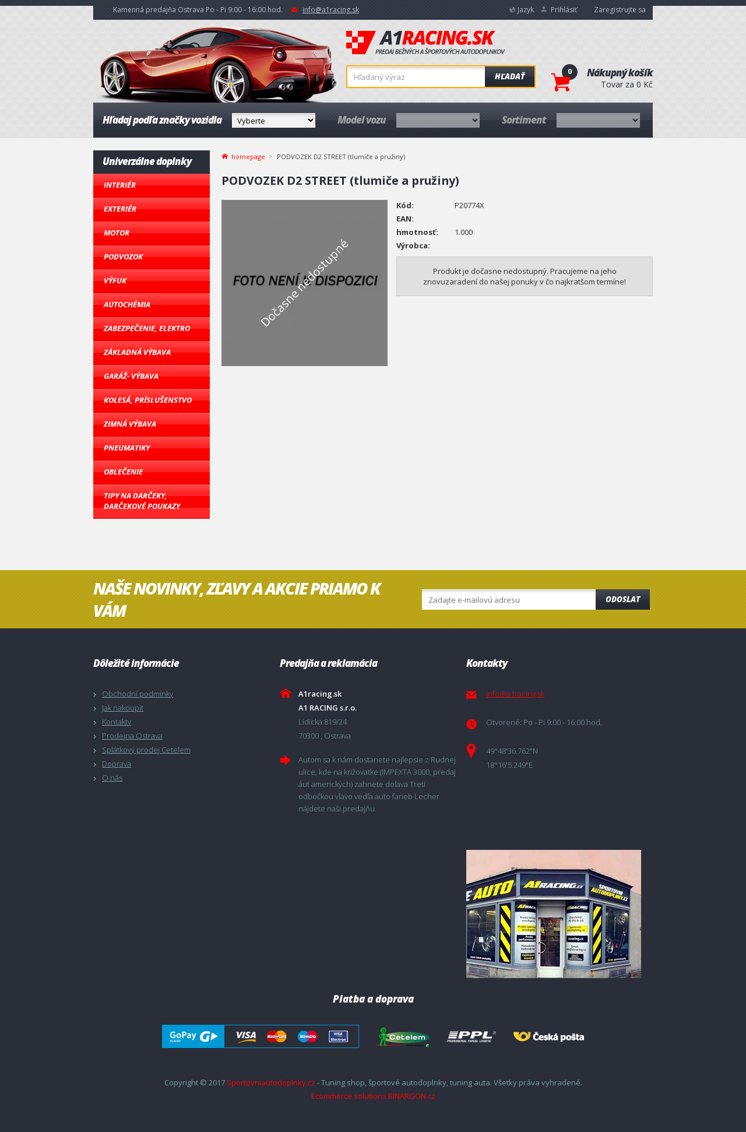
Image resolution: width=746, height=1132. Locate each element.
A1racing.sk (425, 43)
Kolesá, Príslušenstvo (148, 400)
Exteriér (120, 208)
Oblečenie (123, 471)
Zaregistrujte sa (620, 10)
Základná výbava (137, 352)
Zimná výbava (130, 424)
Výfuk (115, 280)
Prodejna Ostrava (132, 735)
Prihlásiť (564, 10)
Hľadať (510, 76)
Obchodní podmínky (137, 693)
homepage (248, 155)
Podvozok (123, 256)
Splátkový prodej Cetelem (146, 749)
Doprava (116, 763)
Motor (116, 232)
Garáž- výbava (131, 376)
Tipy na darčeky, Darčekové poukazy (142, 500)
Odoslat (623, 599)
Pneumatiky (127, 447)
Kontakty (116, 721)
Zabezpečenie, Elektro (147, 328)
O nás (112, 777)
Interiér (120, 185)
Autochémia (127, 304)
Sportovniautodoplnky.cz (271, 1082)
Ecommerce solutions (348, 1096)
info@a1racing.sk (330, 10)
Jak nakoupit (122, 707)
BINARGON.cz (411, 1096)
